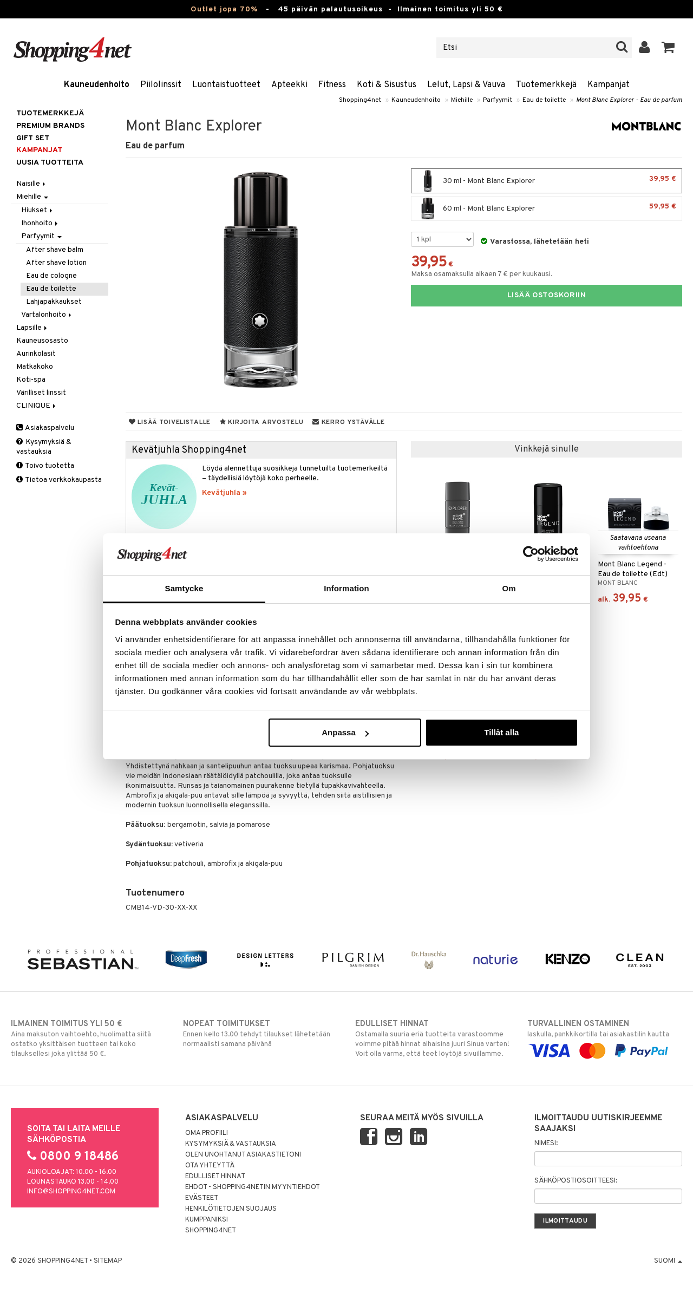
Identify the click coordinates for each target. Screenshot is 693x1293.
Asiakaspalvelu (45, 428)
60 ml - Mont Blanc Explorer (546, 208)
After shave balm (54, 249)
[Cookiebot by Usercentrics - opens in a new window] (530, 554)
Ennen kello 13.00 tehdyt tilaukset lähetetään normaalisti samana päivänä (260, 1033)
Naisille (31, 183)
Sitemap (108, 1261)
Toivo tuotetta (45, 466)
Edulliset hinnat (215, 1176)
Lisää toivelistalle (170, 422)
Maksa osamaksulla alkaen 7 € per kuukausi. (482, 274)
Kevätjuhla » (224, 493)
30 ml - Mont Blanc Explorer (546, 181)
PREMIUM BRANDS (50, 125)
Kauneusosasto (42, 340)
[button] (668, 47)
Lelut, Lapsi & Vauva (466, 85)
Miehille (462, 100)
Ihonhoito (40, 223)
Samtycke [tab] (184, 588)
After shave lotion (56, 262)
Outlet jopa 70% (224, 9)
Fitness (332, 85)
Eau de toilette (544, 100)
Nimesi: (546, 1143)
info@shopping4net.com (71, 1191)
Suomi (668, 1261)
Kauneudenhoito (96, 85)
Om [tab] (508, 588)
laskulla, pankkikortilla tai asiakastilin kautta (604, 1037)
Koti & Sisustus (386, 85)
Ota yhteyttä (209, 1165)
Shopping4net (360, 100)
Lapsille (32, 327)
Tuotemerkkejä (546, 85)
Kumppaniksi (206, 1220)
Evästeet (201, 1198)
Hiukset (37, 210)
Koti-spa (30, 379)
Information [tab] (346, 588)
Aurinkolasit (36, 353)
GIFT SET (32, 138)
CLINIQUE (36, 405)
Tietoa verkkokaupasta (59, 480)
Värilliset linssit (41, 392)
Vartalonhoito (47, 314)
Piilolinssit (160, 85)
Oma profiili (206, 1133)
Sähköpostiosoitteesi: (575, 1181)
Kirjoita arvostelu (261, 422)
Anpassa (345, 732)
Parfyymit (497, 100)
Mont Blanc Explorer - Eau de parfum (629, 100)
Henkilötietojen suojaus (231, 1209)
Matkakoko (34, 366)
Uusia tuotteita (49, 162)
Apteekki (289, 85)
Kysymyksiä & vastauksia (43, 446)
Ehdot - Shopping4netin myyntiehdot (252, 1187)
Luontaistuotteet (226, 85)
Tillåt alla (501, 732)
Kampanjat (608, 85)
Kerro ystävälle (348, 422)
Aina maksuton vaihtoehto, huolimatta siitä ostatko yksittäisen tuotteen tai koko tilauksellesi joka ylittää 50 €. (88, 1038)
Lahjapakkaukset (54, 301)
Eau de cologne (51, 275)
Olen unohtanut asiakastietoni (243, 1155)
